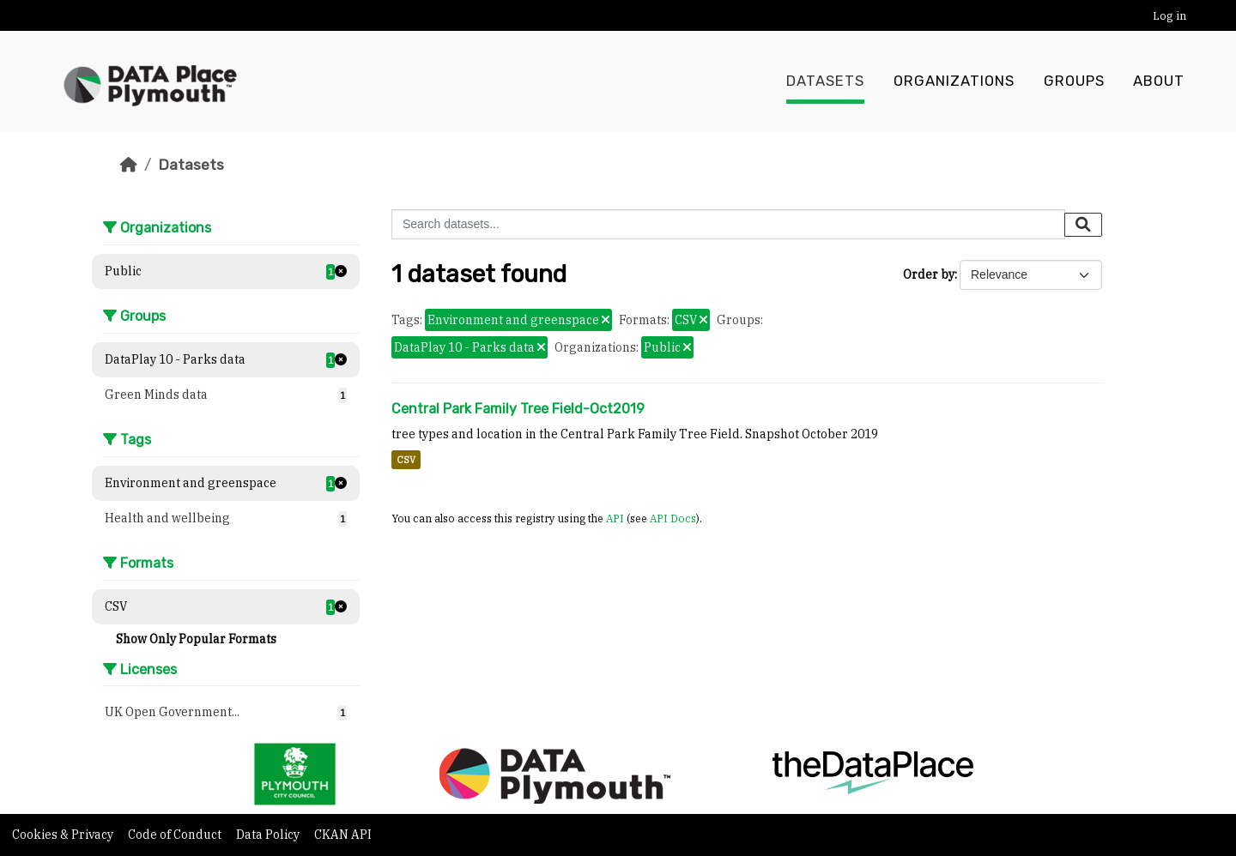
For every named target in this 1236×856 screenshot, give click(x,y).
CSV (406, 460)
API (615, 518)
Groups (1074, 81)
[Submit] (1083, 225)
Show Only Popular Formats (196, 639)
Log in (1169, 16)
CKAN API (343, 834)
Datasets (825, 81)
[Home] (128, 164)
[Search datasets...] (728, 224)
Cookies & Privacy (64, 834)
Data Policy (269, 834)
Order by (928, 274)
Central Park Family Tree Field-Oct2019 (518, 409)
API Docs (673, 518)
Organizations (954, 81)
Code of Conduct (176, 834)
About (1158, 81)
